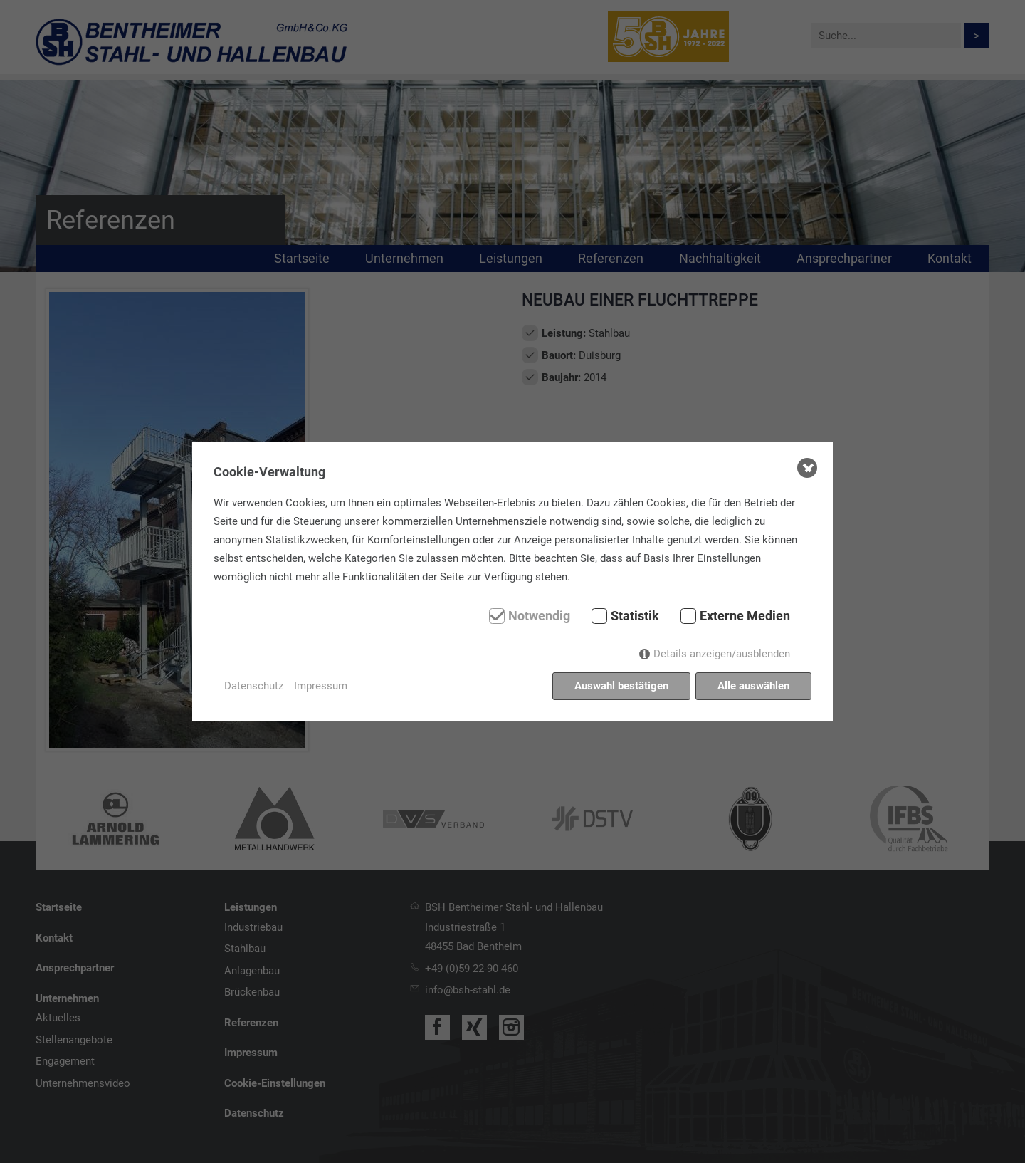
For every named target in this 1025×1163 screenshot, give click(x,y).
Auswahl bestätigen (621, 685)
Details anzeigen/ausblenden (721, 653)
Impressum (320, 685)
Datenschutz (253, 685)
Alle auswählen (753, 685)
